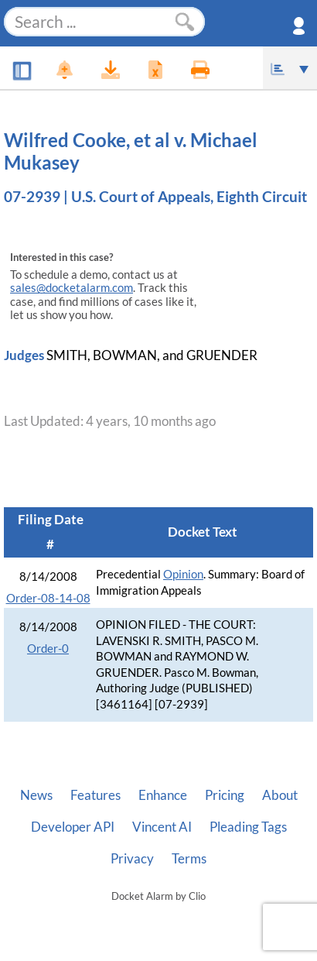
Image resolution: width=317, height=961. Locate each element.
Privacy (132, 859)
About (280, 795)
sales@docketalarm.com (71, 287)
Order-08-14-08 (48, 598)
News (36, 795)
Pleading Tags (248, 827)
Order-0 (48, 648)
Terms (189, 859)
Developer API (72, 827)
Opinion (183, 574)
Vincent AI (162, 827)
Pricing (224, 795)
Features (95, 795)
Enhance (162, 795)
